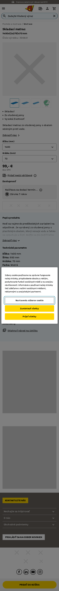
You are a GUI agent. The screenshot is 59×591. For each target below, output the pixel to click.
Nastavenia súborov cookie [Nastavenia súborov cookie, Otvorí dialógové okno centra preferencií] (30, 300)
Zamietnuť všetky (29, 308)
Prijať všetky (29, 316)
